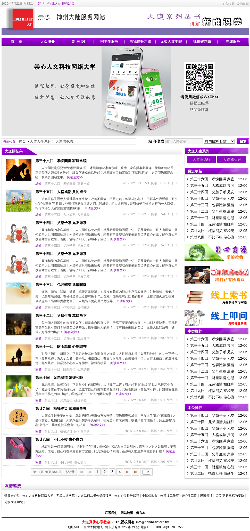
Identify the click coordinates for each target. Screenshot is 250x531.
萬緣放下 (83, 338)
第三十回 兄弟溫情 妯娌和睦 (59, 377)
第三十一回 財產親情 (60, 369)
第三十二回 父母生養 (60, 338)
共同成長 (83, 214)
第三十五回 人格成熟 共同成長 (61, 192)
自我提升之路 (140, 41)
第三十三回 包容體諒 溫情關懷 (61, 285)
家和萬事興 (82, 431)
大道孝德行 (202, 159)
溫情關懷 (83, 307)
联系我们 (111, 513)
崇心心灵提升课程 (126, 495)
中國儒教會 (149, 495)
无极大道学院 (171, 41)
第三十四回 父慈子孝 (60, 245)
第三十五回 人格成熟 (60, 214)
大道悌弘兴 (64, 141)
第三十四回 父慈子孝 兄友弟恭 (61, 223)
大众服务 (47, 41)
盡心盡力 (80, 462)
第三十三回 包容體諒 (60, 307)
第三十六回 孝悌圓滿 (60, 184)
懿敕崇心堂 (12, 495)
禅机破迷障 (202, 41)
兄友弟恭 (83, 245)
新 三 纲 (78, 41)
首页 (22, 141)
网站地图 (127, 513)
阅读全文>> (75, 177)
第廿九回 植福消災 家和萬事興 (61, 408)
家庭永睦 (83, 184)
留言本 (140, 513)
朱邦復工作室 (169, 495)
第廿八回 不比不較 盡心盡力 (59, 439)
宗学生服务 (109, 41)
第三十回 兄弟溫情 (58, 400)
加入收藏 (228, 4)
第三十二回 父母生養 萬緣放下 (61, 315)
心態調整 (83, 369)
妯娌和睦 (80, 400)
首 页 (16, 41)
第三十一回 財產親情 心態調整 (61, 346)
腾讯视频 (206, 495)
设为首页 (243, 4)
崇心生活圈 (189, 495)
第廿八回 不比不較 (58, 462)
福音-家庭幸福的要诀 (229, 495)
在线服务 (233, 41)
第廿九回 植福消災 (58, 431)
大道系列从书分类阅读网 (95, 495)
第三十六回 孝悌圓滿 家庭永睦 (61, 161)
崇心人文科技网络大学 (37, 495)
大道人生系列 (40, 141)
